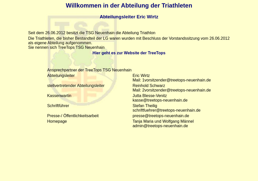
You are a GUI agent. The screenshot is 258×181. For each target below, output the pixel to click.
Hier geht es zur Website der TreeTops (128, 53)
